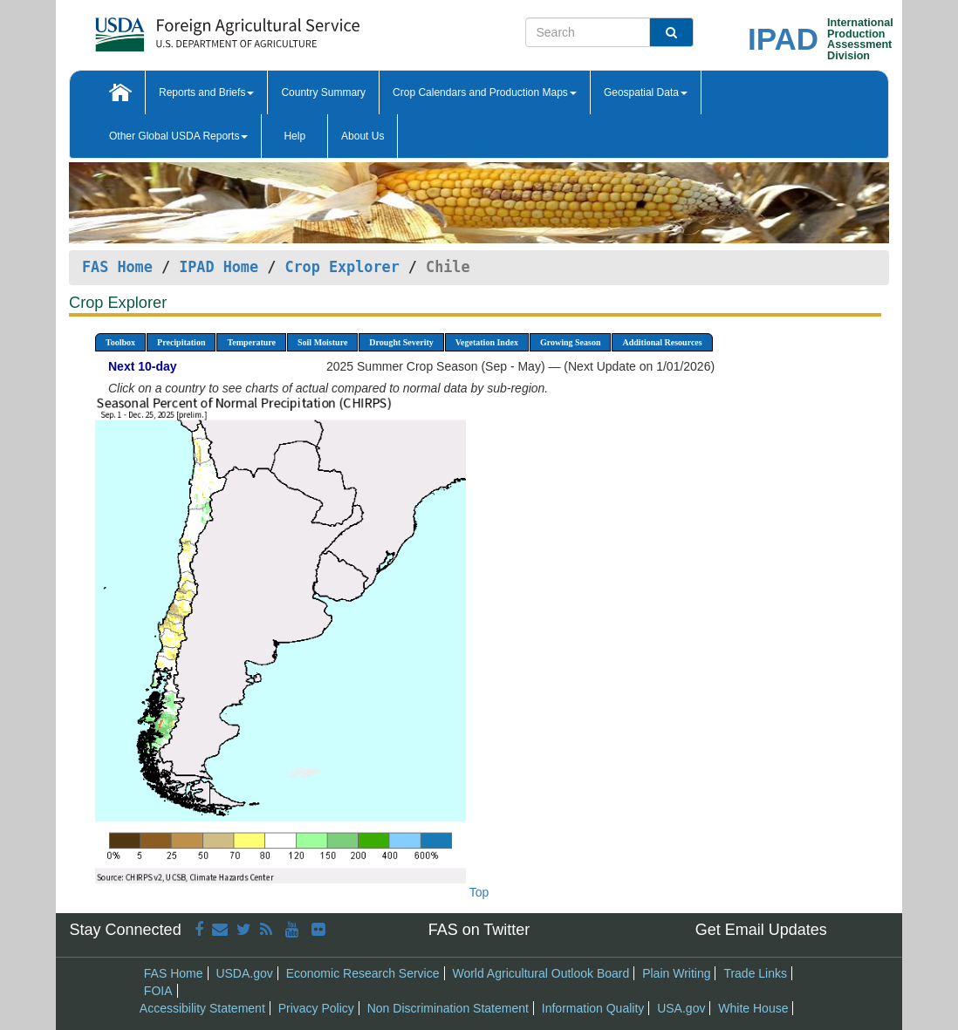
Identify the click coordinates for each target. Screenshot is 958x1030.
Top (479, 892)
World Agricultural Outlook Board (540, 973)
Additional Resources (661, 342)
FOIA (158, 991)
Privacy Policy (316, 1008)
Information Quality (593, 1008)
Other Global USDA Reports (178, 136)
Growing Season (570, 342)
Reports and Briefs (206, 92)
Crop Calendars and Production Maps (485, 92)
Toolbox (120, 342)
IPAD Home (218, 267)
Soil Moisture (322, 342)
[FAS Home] (183, 28)
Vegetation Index (486, 342)
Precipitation (181, 342)
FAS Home (117, 267)
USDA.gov (244, 973)
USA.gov (681, 1008)
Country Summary (323, 92)
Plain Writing (676, 973)
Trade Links (755, 973)
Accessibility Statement (202, 1008)
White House (753, 1008)
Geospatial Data (646, 92)
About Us (362, 136)
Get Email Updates (761, 929)
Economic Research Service (363, 973)
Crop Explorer (341, 267)
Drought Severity (401, 342)
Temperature (251, 342)
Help (294, 136)
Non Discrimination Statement (448, 1008)
